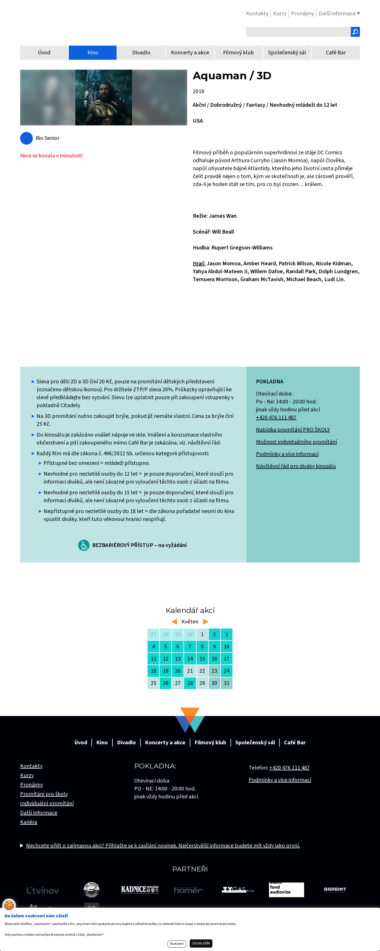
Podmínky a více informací (287, 454)
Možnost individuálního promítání (296, 442)
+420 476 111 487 (276, 418)
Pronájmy (31, 785)
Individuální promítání (47, 803)
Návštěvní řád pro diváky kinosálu (296, 466)
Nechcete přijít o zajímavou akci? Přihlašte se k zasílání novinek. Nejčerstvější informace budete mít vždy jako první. (163, 846)
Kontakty (31, 766)
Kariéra (28, 822)
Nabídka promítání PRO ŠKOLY (293, 430)
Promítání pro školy (44, 794)
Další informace (38, 813)
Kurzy (27, 775)
